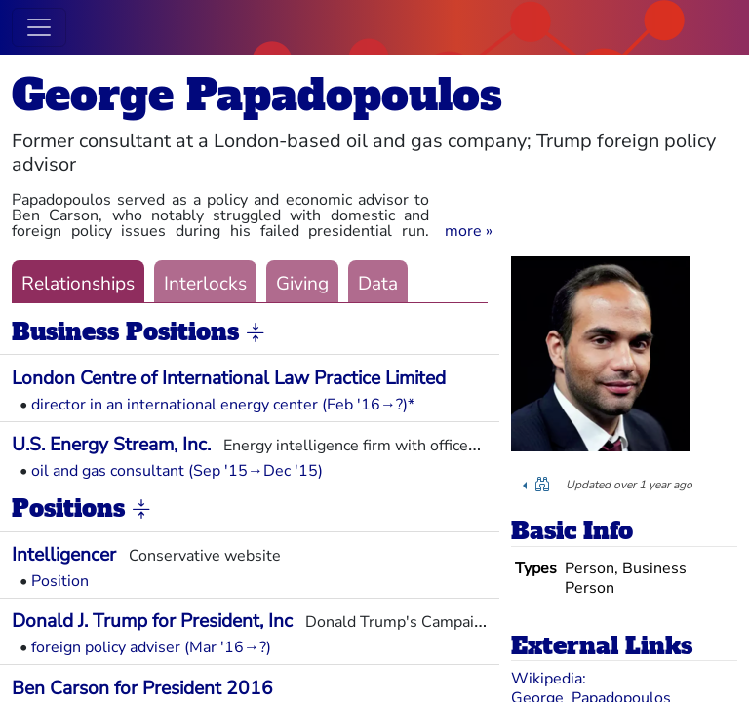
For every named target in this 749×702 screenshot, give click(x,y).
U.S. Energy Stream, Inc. (111, 444)
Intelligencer (64, 554)
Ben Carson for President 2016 (142, 688)
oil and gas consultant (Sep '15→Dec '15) (177, 471)
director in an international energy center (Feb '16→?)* (222, 404)
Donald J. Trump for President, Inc (152, 621)
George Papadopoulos (257, 95)
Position (60, 581)
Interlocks (205, 283)
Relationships (78, 283)
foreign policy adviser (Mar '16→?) (151, 647)
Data (378, 283)
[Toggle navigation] (39, 27)
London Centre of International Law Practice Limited (229, 378)
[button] (469, 231)
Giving (302, 283)
